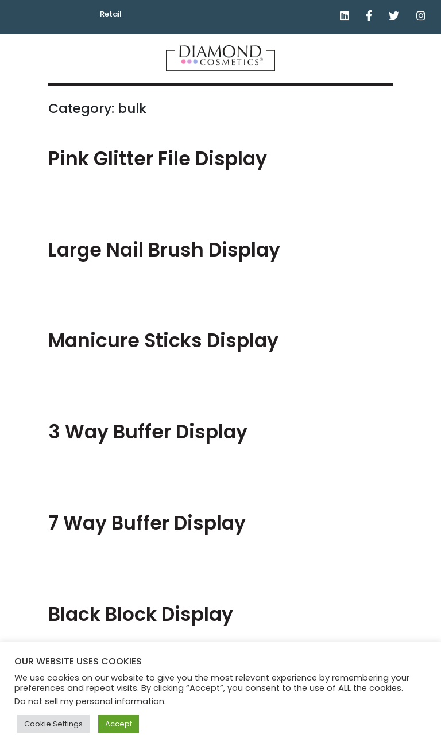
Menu (427, 65)
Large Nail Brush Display (164, 249)
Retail (111, 14)
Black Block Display (140, 614)
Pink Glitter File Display (157, 158)
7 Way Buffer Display (147, 523)
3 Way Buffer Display (147, 431)
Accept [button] (118, 723)
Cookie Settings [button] (53, 723)
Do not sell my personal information (89, 701)
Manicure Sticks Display (163, 340)
